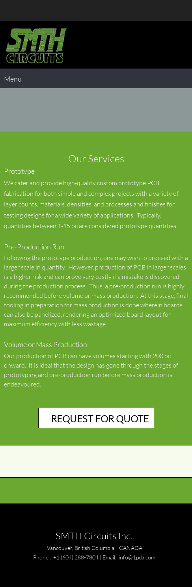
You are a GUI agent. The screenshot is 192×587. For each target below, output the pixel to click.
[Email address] (22, 11)
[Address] (33, 11)
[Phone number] (10, 11)
